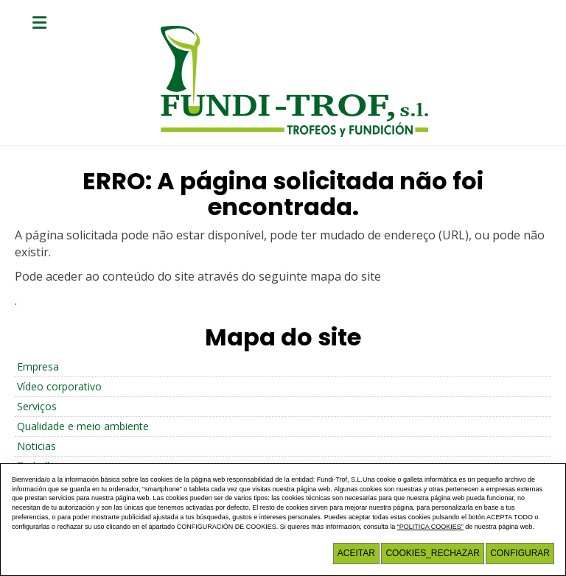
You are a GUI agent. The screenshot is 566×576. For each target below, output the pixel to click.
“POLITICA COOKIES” (430, 526)
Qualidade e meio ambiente (83, 426)
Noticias (36, 446)
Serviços (37, 406)
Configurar (520, 553)
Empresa (38, 366)
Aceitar (356, 553)
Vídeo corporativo (59, 386)
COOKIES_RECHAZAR (432, 553)
